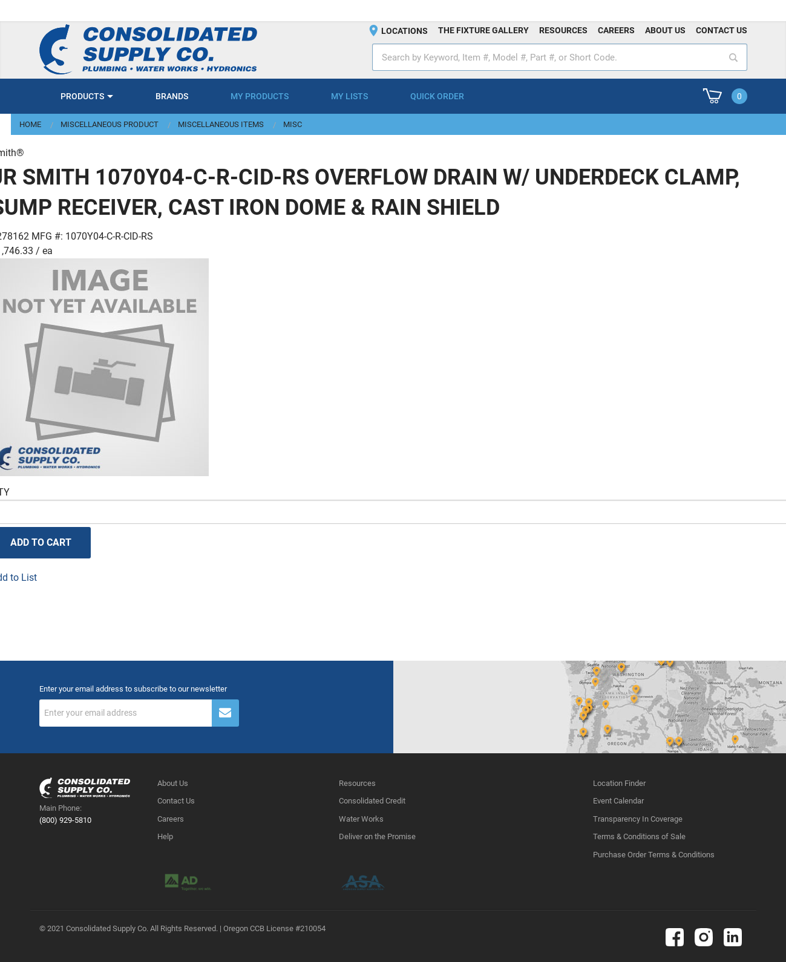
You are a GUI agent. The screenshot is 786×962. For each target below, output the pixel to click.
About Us (172, 783)
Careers (616, 30)
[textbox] (559, 57)
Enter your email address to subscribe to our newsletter (133, 689)
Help (165, 836)
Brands (172, 96)
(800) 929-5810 (65, 820)
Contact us (721, 30)
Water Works (361, 818)
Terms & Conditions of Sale (639, 836)
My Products (260, 96)
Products (82, 96)
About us (665, 30)
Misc (292, 124)
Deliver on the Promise (377, 836)
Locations (404, 31)
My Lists (349, 96)
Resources (563, 30)
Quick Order (437, 96)
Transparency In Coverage (638, 818)
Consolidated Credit (372, 800)
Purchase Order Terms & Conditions (654, 854)
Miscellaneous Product (110, 124)
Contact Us (176, 800)
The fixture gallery (483, 30)
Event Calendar (618, 800)
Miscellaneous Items (221, 124)
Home (30, 124)
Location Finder (619, 783)
